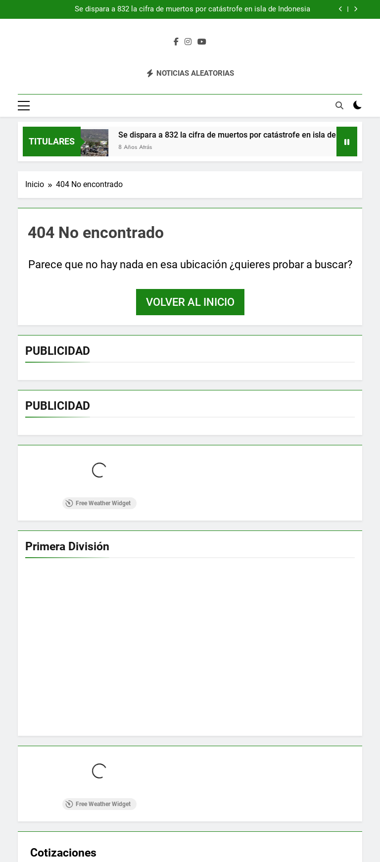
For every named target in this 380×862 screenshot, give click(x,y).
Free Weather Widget (98, 503)
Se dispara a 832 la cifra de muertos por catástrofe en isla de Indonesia (192, 9)
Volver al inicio (190, 302)
